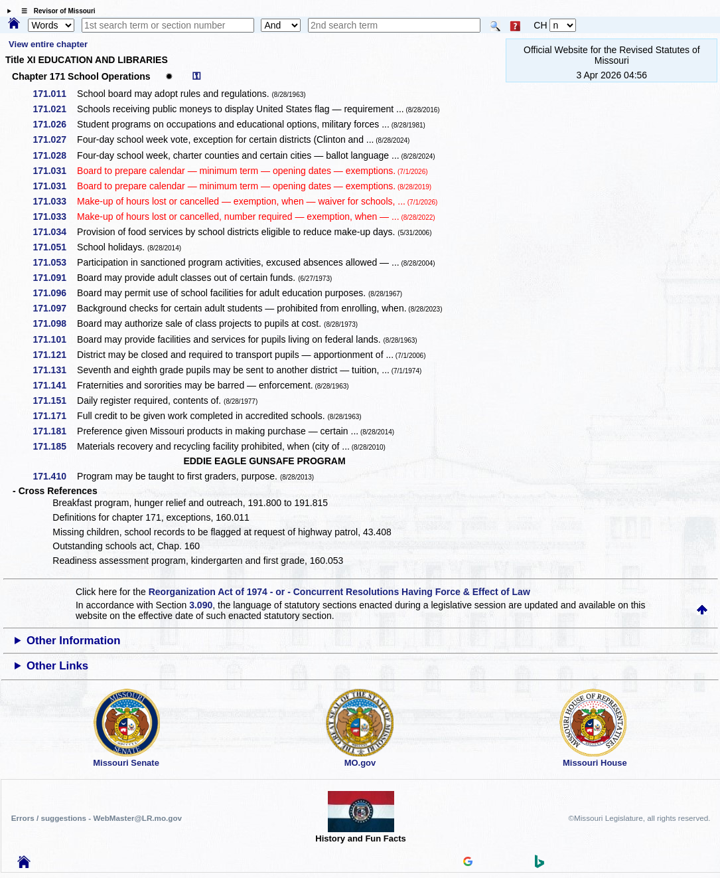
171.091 (54, 277)
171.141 (54, 385)
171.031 (54, 170)
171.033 (54, 201)
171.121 (54, 354)
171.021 (54, 109)
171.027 (54, 139)
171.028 (54, 155)
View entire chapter (48, 44)
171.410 (54, 476)
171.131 (54, 370)
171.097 (54, 308)
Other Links (57, 665)
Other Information (74, 640)
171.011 (54, 93)
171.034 (54, 231)
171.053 (54, 262)
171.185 (54, 446)
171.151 (54, 400)
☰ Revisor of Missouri (55, 11)
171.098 (54, 323)
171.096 (54, 293)
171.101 (54, 339)
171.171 (54, 415)
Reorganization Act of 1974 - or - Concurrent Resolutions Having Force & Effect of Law (339, 591)
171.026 (54, 124)
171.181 (54, 431)
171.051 (54, 247)
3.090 (200, 605)
